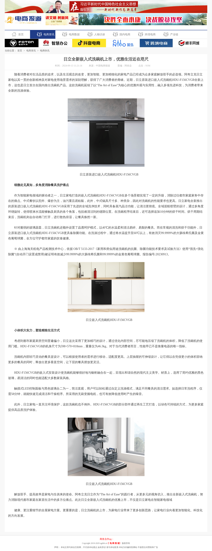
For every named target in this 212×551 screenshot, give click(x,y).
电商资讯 (45, 34)
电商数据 (70, 34)
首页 (17, 34)
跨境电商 (146, 34)
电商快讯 (44, 50)
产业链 (170, 34)
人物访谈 (96, 34)
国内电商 (121, 34)
